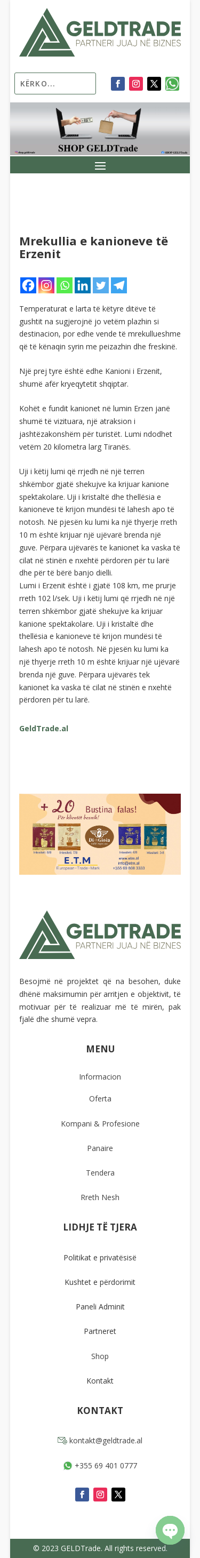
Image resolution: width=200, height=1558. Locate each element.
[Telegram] (119, 285)
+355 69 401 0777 (100, 1465)
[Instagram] (46, 285)
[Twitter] (101, 285)
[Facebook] (28, 285)
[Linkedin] (83, 285)
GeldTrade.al (43, 728)
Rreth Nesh (100, 1197)
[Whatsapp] (65, 285)
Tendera (100, 1173)
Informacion (100, 1077)
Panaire (100, 1148)
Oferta (100, 1098)
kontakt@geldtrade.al (100, 1440)
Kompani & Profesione (100, 1123)
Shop (100, 1356)
